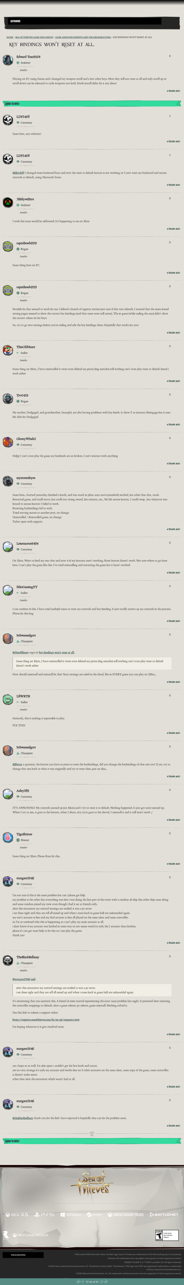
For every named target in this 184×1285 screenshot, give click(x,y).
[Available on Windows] (70, 1215)
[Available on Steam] (94, 1215)
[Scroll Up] (82, 1281)
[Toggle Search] (15, 26)
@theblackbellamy (22, 1118)
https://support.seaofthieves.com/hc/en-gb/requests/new (46, 1019)
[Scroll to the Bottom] (106, 1282)
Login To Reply (12, 104)
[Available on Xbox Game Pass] (125, 1215)
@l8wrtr (17, 764)
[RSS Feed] (5, 37)
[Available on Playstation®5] (44, 1215)
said (33, 979)
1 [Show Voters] (170, 116)
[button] (84, 21)
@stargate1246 (21, 979)
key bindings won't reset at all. (56, 652)
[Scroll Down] (101, 1281)
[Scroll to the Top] (78, 1282)
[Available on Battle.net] (164, 1215)
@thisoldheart (20, 652)
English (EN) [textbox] (18, 1255)
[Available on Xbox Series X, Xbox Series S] (16, 1215)
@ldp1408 (18, 173)
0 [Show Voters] (170, 56)
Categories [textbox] (15, 21)
